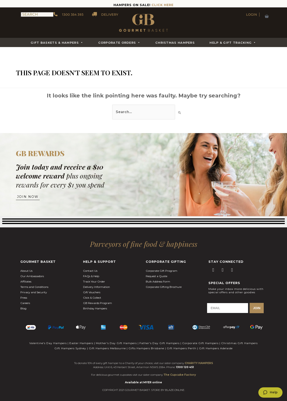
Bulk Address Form (158, 278)
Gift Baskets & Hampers (57, 42)
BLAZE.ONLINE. (175, 384)
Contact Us (90, 267)
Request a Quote (156, 273)
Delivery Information (96, 283)
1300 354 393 (68, 15)
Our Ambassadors (32, 273)
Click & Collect (92, 294)
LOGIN (251, 15)
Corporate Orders (119, 42)
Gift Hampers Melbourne (107, 343)
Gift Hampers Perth (181, 343)
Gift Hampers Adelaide (216, 343)
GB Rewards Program (97, 300)
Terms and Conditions (34, 283)
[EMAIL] (227, 305)
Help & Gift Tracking (233, 42)
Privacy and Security (33, 289)
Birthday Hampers (95, 305)
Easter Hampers (81, 339)
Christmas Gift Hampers (239, 339)
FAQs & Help (91, 273)
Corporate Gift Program (161, 267)
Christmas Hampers (175, 42)
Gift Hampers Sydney (70, 343)
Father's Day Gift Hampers (159, 339)
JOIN (256, 305)
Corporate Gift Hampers (200, 339)
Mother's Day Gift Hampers (116, 339)
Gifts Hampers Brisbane (146, 343)
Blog (23, 305)
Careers (25, 300)
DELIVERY (105, 15)
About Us (26, 267)
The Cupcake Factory (179, 369)
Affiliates (25, 278)
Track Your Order (94, 278)
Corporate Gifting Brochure (164, 283)
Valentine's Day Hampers (48, 339)
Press (23, 294)
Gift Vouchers (91, 289)
